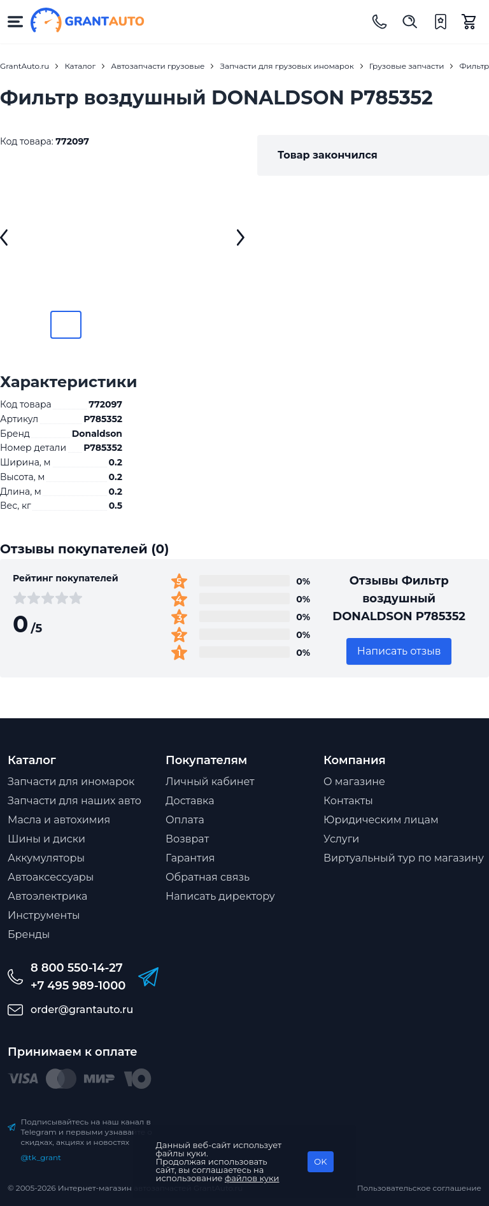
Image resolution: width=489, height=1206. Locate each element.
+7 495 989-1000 (78, 986)
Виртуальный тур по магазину (403, 858)
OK (320, 1161)
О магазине (354, 782)
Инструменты (44, 915)
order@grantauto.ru (82, 1010)
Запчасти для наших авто (74, 801)
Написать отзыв (399, 651)
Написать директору (220, 896)
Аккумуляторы (46, 858)
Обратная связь (208, 877)
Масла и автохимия (59, 820)
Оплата (185, 820)
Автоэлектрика (47, 896)
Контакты (348, 801)
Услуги (341, 839)
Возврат (187, 839)
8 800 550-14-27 (77, 968)
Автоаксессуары (51, 877)
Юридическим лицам (381, 820)
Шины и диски (46, 839)
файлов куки (252, 1178)
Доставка (190, 801)
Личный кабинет (210, 782)
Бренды (29, 934)
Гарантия (190, 858)
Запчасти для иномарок (71, 782)
